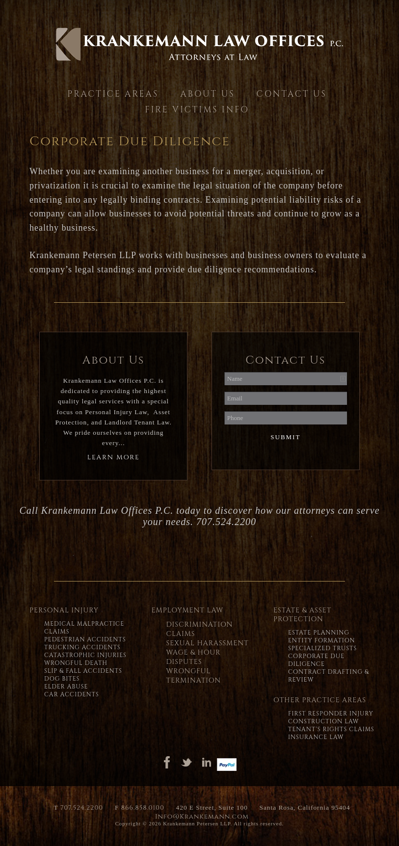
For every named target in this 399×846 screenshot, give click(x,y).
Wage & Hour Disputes (193, 657)
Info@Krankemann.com (202, 816)
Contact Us (292, 94)
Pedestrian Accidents (85, 639)
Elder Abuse (66, 686)
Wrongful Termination (193, 675)
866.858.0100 (142, 807)
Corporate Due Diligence (316, 660)
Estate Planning (318, 632)
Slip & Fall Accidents (83, 671)
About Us (207, 94)
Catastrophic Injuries (85, 655)
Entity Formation (321, 640)
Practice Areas (113, 94)
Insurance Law (316, 737)
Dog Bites (62, 679)
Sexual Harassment (207, 643)
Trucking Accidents (82, 647)
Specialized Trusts (322, 648)
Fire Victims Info (197, 109)
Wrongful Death (75, 663)
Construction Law (323, 721)
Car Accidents (71, 694)
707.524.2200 (81, 807)
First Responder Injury (330, 713)
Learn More (113, 457)
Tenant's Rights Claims (331, 729)
